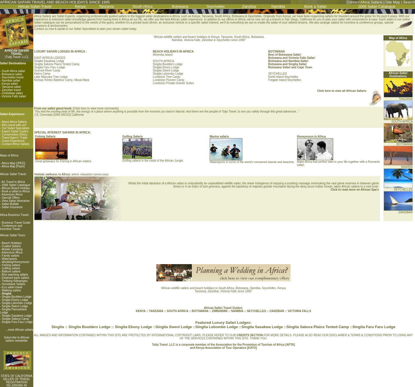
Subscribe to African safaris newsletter (17, 339)
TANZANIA (398, 97)
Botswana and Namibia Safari (288, 61)
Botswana (180, 6)
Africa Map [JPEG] (13, 163)
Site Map (392, 2)
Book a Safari (315, 6)
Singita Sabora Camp (15, 318)
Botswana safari (12, 74)
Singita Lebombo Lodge (17, 303)
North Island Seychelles (283, 76)
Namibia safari (11, 80)
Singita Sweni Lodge (15, 306)
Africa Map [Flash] (13, 166)
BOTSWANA (398, 143)
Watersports (9, 258)
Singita (58, 327)
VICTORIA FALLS (299, 311)
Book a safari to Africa (16, 191)
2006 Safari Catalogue (376, 6)
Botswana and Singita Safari (287, 64)
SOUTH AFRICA (398, 120)
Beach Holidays (12, 243)
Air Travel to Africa (13, 181)
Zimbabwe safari (12, 93)
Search (409, 2)
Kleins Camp (42, 73)
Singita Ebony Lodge (15, 299)
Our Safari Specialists (15, 128)
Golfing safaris (11, 268)
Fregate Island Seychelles (284, 80)
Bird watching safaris (15, 274)
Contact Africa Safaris (364, 2)
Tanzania (106, 6)
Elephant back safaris (15, 277)
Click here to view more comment (95, 108)
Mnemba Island (162, 54)
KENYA (140, 311)
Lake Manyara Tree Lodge (51, 76)
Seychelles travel (13, 77)
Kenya (80, 6)
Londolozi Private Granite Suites (173, 83)
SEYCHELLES (277, 73)
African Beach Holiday (16, 188)
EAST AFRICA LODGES (49, 57)
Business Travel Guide (16, 222)
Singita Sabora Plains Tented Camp (56, 64)
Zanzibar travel (11, 90)
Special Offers (11, 197)
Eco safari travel (12, 287)
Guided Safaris (11, 246)
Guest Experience (13, 140)
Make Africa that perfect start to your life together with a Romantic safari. (338, 162)
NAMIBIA (398, 166)
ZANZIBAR (398, 211)
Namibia (278, 6)
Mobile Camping (12, 249)
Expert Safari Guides (15, 131)
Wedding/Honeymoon (15, 262)
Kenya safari (10, 83)
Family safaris (11, 255)
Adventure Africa (12, 194)
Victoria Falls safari (14, 96)
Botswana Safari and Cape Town (290, 67)
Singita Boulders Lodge (16, 296)
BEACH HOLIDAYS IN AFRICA (173, 51)
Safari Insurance (12, 207)
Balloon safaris (11, 271)
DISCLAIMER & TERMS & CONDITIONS (356, 335)
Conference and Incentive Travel (11, 227)
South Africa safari (13, 71)
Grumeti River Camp (47, 70)
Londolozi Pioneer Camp (168, 80)
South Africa (143, 6)
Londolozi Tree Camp (166, 76)
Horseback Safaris (13, 284)
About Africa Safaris (14, 121)
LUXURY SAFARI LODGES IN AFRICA (60, 51)
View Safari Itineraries (16, 200)
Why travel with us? (14, 125)
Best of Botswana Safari (284, 54)
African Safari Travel (34, 6)
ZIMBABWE (220, 311)
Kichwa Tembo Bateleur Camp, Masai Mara (61, 80)
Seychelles (215, 6)
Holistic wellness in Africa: (52, 174)
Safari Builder (10, 204)
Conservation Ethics (14, 134)
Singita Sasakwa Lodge (17, 315)
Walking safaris (11, 290)
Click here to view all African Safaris (341, 90)
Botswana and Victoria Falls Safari (291, 57)
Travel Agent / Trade (15, 137)
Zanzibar (249, 6)
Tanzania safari (11, 86)
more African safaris (20, 329)
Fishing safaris (11, 265)
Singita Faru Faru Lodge (17, 322)
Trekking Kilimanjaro (15, 280)
